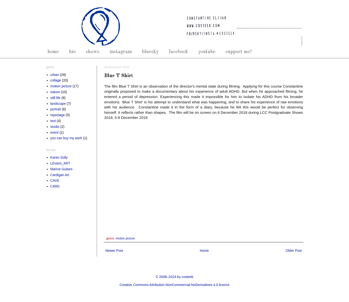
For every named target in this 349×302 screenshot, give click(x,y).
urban (54, 75)
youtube (206, 51)
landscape (58, 104)
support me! (239, 51)
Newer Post (114, 251)
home (53, 51)
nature (55, 92)
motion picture (125, 238)
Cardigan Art (59, 175)
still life (55, 98)
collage (55, 80)
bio (72, 51)
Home (204, 251)
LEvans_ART (60, 163)
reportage (57, 115)
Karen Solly (59, 157)
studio (54, 127)
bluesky (150, 51)
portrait (55, 109)
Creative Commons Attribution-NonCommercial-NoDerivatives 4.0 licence (174, 285)
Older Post (294, 251)
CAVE (54, 180)
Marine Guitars (61, 169)
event (54, 132)
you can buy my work (66, 138)
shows (92, 51)
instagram (121, 51)
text (53, 121)
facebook (178, 51)
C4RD (55, 186)
